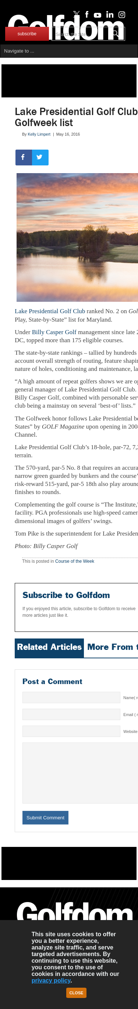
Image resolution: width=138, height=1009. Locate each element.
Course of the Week (74, 561)
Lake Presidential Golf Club (50, 311)
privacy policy (51, 980)
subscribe (27, 33)
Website (130, 731)
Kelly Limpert (39, 134)
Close (77, 993)
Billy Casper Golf (55, 332)
